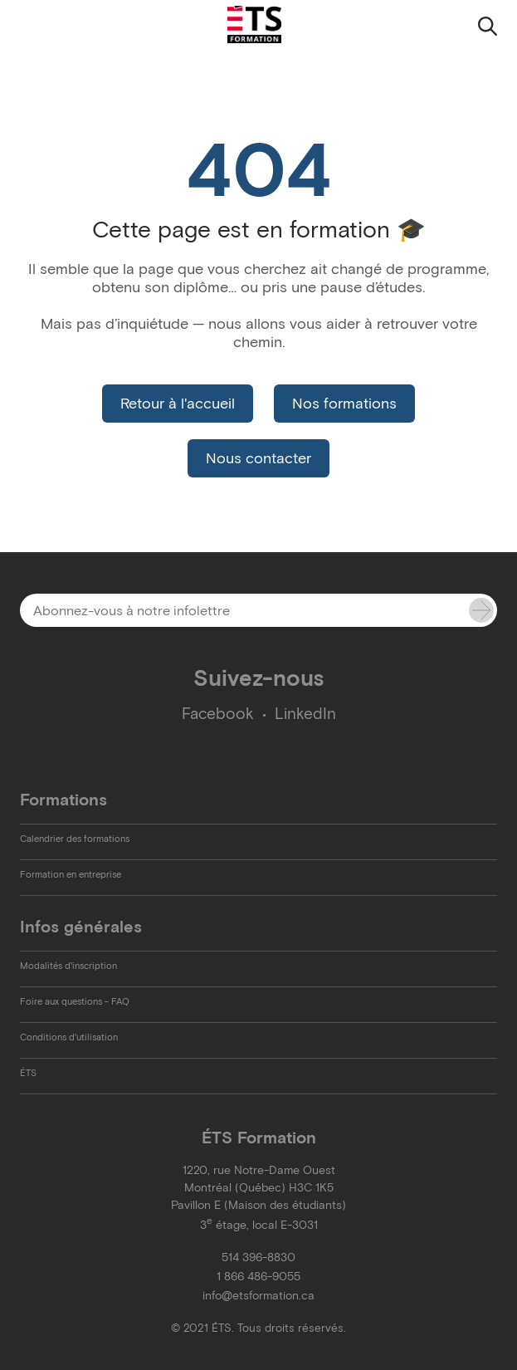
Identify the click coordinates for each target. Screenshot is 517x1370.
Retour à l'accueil (177, 403)
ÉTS (28, 1073)
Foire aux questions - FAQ (74, 1001)
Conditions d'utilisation (69, 1037)
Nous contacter (258, 458)
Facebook (218, 713)
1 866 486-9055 (258, 1277)
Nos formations (344, 403)
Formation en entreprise (70, 874)
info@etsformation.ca (258, 1296)
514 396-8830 (258, 1257)
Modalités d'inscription (68, 965)
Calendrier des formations (74, 838)
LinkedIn (305, 713)
